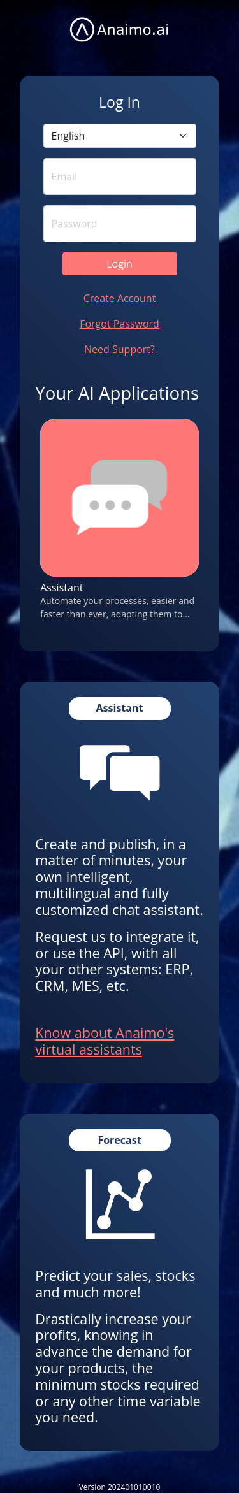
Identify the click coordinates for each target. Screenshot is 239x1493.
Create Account (119, 298)
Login (119, 264)
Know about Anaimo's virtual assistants (104, 1040)
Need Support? (119, 349)
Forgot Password (119, 324)
